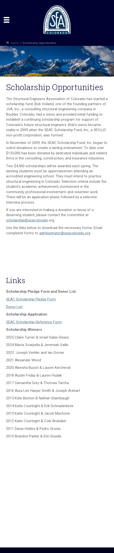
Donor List (14, 307)
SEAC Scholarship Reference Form (34, 322)
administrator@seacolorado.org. (65, 233)
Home (15, 43)
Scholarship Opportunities (39, 43)
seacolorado (38, 220)
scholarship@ (17, 220)
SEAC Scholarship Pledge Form (31, 299)
